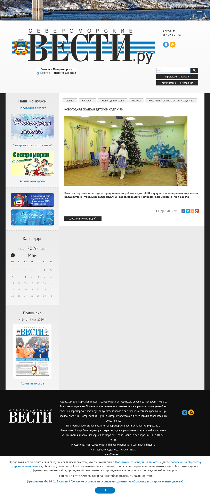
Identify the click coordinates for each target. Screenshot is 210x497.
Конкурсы (87, 100)
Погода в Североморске (56, 69)
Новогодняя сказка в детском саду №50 (171, 100)
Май (32, 255)
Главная (69, 100)
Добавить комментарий (83, 218)
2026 (32, 248)
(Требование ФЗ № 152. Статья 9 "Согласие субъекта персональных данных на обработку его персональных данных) (105, 481)
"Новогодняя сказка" (112, 100)
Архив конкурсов (32, 181)
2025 (21, 249)
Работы (136, 100)
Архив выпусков (32, 383)
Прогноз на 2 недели (65, 73)
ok (105, 490)
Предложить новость (177, 76)
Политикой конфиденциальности (137, 462)
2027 (44, 249)
